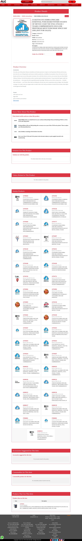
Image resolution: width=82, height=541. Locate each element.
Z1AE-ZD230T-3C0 (29, 355)
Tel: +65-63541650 (55, 538)
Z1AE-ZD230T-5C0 (58, 342)
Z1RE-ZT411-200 (58, 355)
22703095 (25, 302)
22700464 (25, 196)
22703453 (54, 328)
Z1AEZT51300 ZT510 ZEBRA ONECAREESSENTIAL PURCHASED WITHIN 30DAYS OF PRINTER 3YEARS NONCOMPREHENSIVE (30, 228)
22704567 (54, 353)
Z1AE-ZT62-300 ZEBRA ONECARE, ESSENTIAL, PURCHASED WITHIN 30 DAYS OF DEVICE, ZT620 (31, 333)
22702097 (54, 236)
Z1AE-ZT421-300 (29, 291)
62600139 (54, 405)
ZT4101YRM (28, 237)
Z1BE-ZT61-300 (58, 381)
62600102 (25, 366)
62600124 (54, 379)
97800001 (25, 418)
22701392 (54, 196)
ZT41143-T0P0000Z (23, 505)
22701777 (54, 221)
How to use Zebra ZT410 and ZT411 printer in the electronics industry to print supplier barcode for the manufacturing (40, 137)
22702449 (25, 263)
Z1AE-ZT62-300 (29, 329)
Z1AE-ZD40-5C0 (58, 250)
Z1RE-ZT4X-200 (29, 316)
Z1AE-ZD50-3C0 (58, 265)
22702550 (25, 276)
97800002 (54, 418)
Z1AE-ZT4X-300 (29, 210)
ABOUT (9, 4)
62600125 (25, 392)
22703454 (25, 340)
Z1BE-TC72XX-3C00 (59, 394)
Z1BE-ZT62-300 (29, 394)
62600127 (25, 405)
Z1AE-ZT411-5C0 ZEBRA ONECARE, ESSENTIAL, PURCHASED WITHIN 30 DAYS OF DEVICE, (31, 423)
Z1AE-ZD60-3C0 (58, 197)
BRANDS (59, 4)
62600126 (54, 392)
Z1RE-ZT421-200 (58, 407)
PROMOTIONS (51, 4)
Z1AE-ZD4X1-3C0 (58, 303)
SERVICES (42, 4)
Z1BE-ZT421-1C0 (29, 342)
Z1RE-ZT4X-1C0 (29, 368)
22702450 (54, 263)
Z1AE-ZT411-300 (29, 265)
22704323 (54, 340)
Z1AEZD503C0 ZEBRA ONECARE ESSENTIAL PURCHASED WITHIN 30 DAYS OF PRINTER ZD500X (59, 268)
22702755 (54, 276)
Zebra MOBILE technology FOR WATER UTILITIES (30, 131)
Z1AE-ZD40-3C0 (58, 223)
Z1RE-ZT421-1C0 (58, 368)
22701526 (54, 208)
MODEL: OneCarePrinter (27, 16)
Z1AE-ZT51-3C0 (29, 250)
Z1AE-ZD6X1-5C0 (29, 303)
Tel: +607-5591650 (41, 533)
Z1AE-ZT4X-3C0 (29, 197)
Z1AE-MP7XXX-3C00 (30, 278)
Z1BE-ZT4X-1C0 (58, 329)
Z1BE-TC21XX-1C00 (30, 381)
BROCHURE (16, 100)
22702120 (25, 249)
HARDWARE (17, 4)
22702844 (25, 289)
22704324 (25, 353)
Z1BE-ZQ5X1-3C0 (29, 407)
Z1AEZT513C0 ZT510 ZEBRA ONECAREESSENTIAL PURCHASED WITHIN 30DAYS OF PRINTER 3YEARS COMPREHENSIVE (30, 255)
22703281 (25, 315)
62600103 (54, 366)
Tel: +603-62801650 (13, 533)
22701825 (25, 236)
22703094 (54, 289)
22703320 (54, 315)
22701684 (25, 221)
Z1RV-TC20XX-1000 (59, 210)
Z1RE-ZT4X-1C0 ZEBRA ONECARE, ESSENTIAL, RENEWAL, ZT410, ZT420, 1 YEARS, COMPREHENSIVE (31, 372)
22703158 (54, 302)
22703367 (25, 328)
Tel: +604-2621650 (27, 536)
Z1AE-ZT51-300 (29, 223)
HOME (3, 4)
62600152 (39, 431)
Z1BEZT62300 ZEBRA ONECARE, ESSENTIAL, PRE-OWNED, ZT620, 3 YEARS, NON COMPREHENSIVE (31, 397)
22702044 (22, 503)
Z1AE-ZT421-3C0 (58, 316)
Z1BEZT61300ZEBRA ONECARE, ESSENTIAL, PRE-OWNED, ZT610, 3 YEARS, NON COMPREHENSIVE (60, 384)
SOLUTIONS (34, 4)
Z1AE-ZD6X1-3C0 (58, 291)
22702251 (54, 249)
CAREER (67, 4)
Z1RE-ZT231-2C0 (44, 432)
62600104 (25, 379)
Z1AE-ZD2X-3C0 (58, 278)
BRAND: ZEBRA (16, 16)
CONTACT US (75, 4)
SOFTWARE (25, 4)
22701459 (25, 208)
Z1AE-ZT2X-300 (58, 237)
